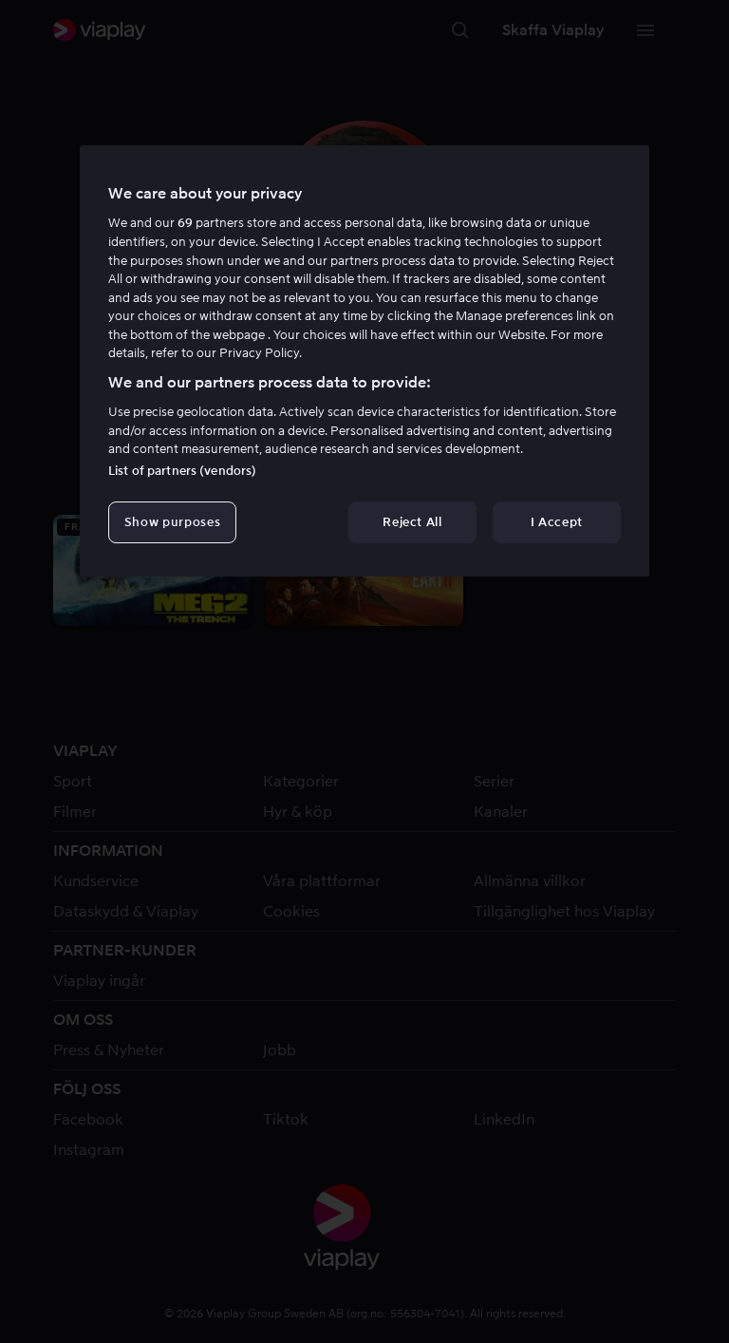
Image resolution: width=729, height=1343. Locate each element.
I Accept (557, 522)
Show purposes (172, 522)
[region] (364, 361)
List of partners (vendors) (182, 470)
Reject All (412, 522)
